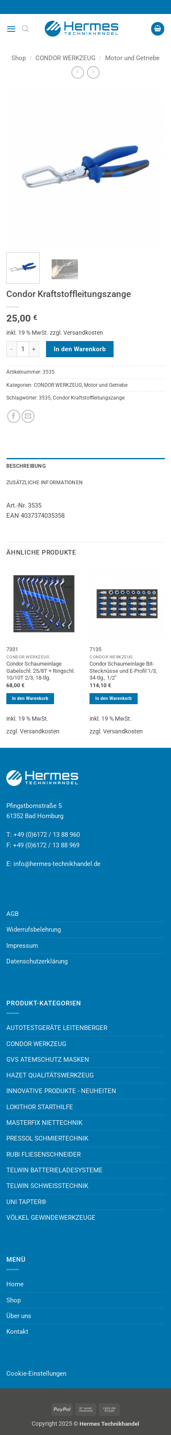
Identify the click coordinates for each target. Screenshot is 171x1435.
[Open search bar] (25, 28)
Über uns (18, 1316)
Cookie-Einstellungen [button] (36, 1373)
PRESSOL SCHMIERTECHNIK (47, 1138)
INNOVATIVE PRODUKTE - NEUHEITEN (61, 1091)
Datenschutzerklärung (37, 961)
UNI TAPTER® (26, 1202)
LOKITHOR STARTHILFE (39, 1107)
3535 (45, 398)
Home (15, 1284)
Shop (18, 58)
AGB (12, 914)
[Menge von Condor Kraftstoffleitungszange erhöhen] (34, 349)
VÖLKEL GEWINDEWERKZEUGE (50, 1217)
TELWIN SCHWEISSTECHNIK (47, 1186)
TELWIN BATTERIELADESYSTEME (54, 1170)
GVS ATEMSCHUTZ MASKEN (47, 1059)
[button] (11, 29)
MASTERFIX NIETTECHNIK (44, 1123)
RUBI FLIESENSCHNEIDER (43, 1154)
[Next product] (77, 72)
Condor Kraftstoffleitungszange (89, 398)
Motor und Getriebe (132, 58)
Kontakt (17, 1331)
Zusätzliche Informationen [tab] (44, 483)
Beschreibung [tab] (26, 466)
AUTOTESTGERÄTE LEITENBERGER (56, 1028)
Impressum (22, 945)
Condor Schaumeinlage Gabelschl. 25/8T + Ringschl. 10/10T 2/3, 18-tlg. (40, 671)
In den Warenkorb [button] (30, 698)
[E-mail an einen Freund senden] (28, 416)
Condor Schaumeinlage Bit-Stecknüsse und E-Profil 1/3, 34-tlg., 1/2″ (123, 671)
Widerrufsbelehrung (33, 929)
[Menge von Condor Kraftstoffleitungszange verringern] (11, 349)
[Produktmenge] (22, 349)
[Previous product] (93, 72)
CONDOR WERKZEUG (65, 58)
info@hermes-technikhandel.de (57, 864)
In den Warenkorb (80, 349)
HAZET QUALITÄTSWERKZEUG (50, 1075)
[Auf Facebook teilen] (13, 416)
